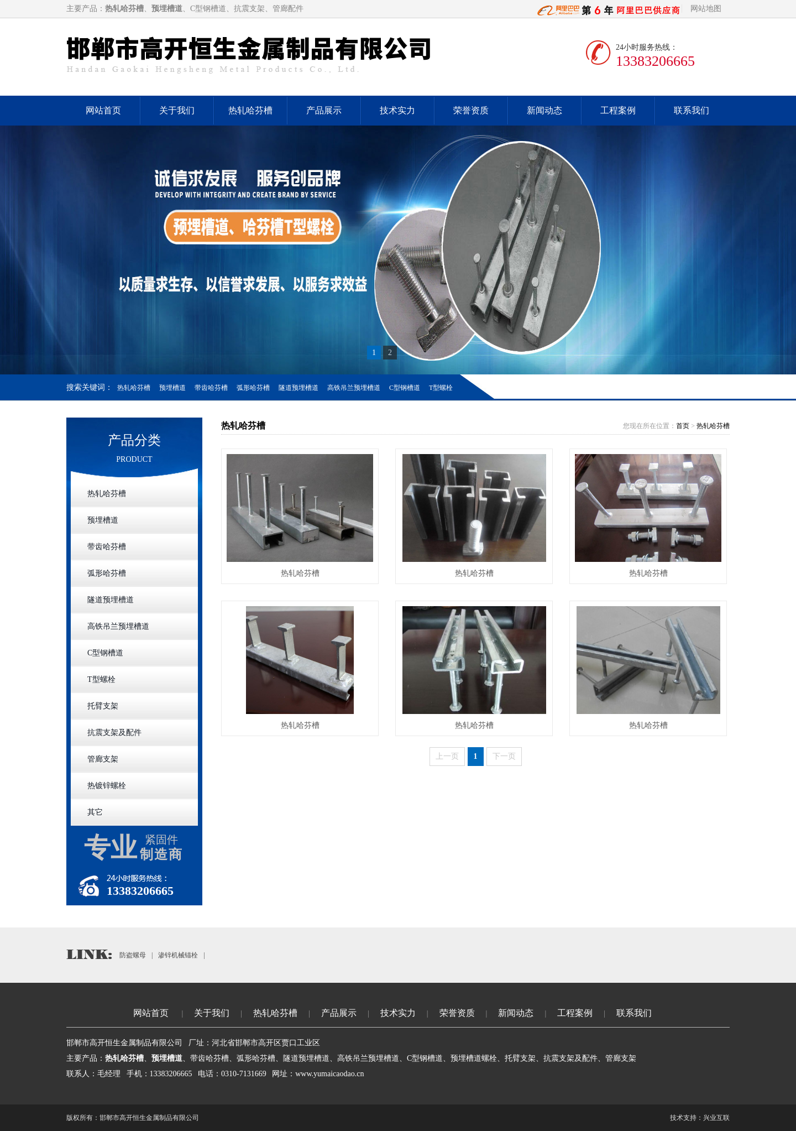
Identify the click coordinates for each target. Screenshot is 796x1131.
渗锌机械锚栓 (178, 955)
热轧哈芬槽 (250, 110)
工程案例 (618, 110)
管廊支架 (102, 759)
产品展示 (324, 110)
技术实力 (397, 110)
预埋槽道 (172, 388)
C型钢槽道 (404, 388)
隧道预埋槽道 (298, 388)
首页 (682, 426)
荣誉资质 (471, 110)
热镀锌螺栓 (106, 785)
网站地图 (705, 8)
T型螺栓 (441, 388)
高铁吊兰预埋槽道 (353, 388)
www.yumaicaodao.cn (329, 1074)
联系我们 (691, 110)
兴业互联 (716, 1118)
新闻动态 (544, 110)
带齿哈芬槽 (211, 388)
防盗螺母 (132, 955)
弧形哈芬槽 (253, 388)
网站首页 (103, 110)
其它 (95, 812)
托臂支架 (102, 706)
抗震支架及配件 (114, 732)
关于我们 (177, 110)
